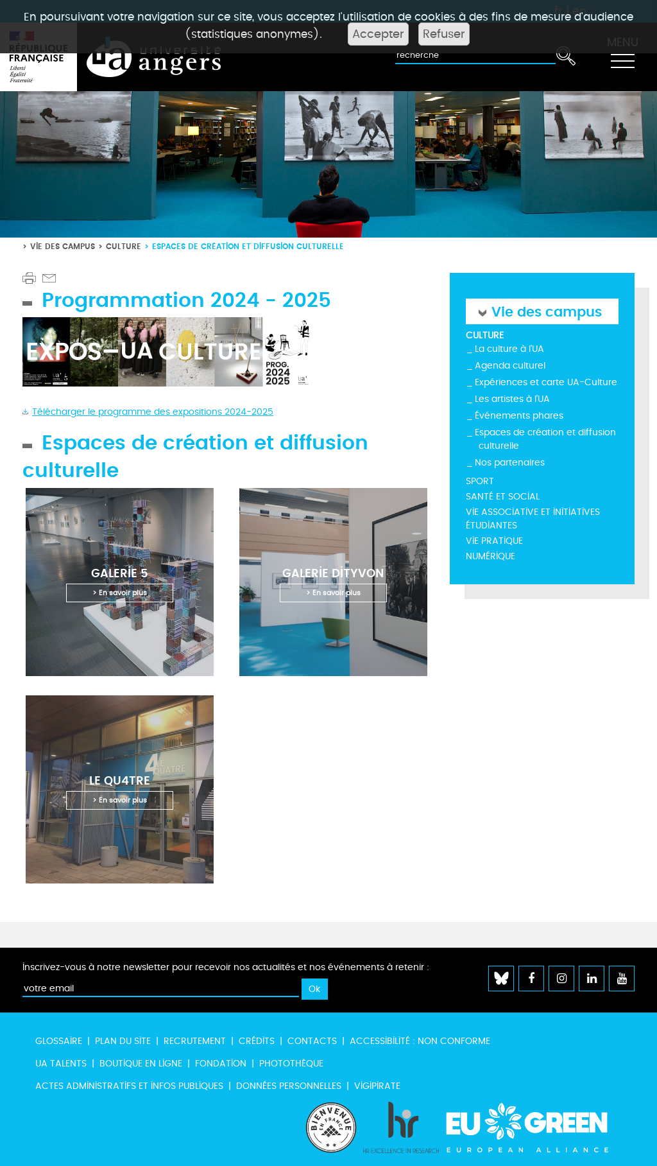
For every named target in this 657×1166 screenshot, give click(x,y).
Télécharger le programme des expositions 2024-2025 (152, 412)
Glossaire (58, 1041)
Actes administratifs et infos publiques (129, 1086)
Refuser (444, 34)
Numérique (490, 556)
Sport (480, 481)
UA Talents (61, 1063)
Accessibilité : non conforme (420, 1041)
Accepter (378, 34)
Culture (123, 246)
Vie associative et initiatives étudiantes (533, 518)
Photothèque (291, 1063)
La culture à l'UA (509, 349)
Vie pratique (494, 541)
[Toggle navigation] (622, 57)
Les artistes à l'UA (512, 399)
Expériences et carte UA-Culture (546, 382)
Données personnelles (288, 1086)
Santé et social (503, 496)
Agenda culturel (510, 365)
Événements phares (519, 415)
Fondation (220, 1063)
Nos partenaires (510, 462)
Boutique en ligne (140, 1063)
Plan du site (123, 1041)
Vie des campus (62, 246)
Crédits (257, 1041)
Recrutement (195, 1041)
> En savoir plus (119, 592)
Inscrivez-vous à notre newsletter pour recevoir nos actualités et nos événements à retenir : (225, 967)
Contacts (312, 1041)
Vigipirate (377, 1086)
